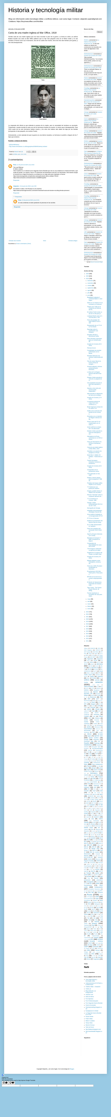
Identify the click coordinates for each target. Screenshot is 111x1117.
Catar (93, 711)
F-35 (90, 755)
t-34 (91, 916)
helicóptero (93, 773)
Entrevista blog (88, 741)
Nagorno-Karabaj (88, 861)
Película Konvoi (91, 348)
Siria (101, 900)
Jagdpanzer (87, 794)
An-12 (96, 666)
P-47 (94, 867)
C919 (85, 707)
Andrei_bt (88, 989)
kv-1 (92, 813)
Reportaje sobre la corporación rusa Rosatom (92, 331)
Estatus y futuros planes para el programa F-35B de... (94, 479)
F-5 (87, 757)
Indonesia (96, 785)
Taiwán (86, 923)
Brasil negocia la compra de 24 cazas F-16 (94, 407)
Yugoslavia (96, 959)
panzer (86, 874)
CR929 (97, 721)
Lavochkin (88, 817)
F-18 (96, 753)
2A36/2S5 (92, 648)
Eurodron (86, 748)
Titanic (94, 928)
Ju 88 (99, 797)
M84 (99, 827)
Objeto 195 (89, 864)
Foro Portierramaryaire (92, 1001)
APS (99, 673)
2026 (87, 273)
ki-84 (91, 810)
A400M (101, 657)
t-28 (87, 916)
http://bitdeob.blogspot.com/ (93, 1029)
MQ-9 (94, 855)
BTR (85, 704)
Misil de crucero (94, 852)
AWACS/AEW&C (88, 686)
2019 (87, 621)
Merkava (86, 836)
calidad (101, 707)
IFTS (100, 778)
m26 (85, 825)
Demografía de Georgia (93, 508)
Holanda (97, 775)
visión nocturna (96, 952)
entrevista (96, 739)
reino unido (23, 154)
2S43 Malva (96, 651)
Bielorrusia (93, 697)
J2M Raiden (97, 792)
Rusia (89, 895)
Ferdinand (86, 760)
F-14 (97, 752)
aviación (99, 682)
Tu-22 (95, 934)
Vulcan (101, 954)
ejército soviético (94, 738)
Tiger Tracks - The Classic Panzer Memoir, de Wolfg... (94, 589)
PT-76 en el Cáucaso (93, 518)
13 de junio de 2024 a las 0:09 (28, 186)
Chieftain (86, 716)
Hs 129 (86, 776)
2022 (87, 614)
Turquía (95, 937)
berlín (92, 695)
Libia (92, 819)
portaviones (87, 880)
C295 (98, 706)
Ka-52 (94, 801)
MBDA (92, 832)
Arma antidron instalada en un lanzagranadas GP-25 (94, 515)
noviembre (90, 283)
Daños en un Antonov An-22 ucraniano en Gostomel (95, 303)
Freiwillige (87, 88)
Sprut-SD (96, 902)
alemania (100, 664)
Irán (102, 787)
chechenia (96, 714)
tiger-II (88, 928)
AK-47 (85, 664)
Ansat (101, 671)
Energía (86, 739)
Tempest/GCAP (88, 927)
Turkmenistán (87, 937)
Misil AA (94, 850)
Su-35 (101, 911)
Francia (89, 766)
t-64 (94, 918)
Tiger (101, 927)
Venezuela (100, 948)
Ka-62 (101, 801)
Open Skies (98, 864)
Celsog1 (86, 112)
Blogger (72, 1069)
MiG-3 (98, 845)
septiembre (90, 288)
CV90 (88, 725)
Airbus (91, 662)
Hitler (92, 775)
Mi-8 (85, 841)
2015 (87, 631)
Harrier (96, 771)
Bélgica (86, 695)
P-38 (100, 866)
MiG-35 (94, 847)
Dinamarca (97, 727)
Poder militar (89, 1018)
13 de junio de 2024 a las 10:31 (30, 200)
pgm (19, 154)
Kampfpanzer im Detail (92, 1011)
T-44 (97, 916)
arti (100, 678)
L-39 (87, 815)
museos (89, 859)
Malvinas (98, 829)
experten (90, 750)
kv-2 (97, 813)
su (89, 905)
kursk (99, 811)
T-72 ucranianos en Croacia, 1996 (92, 499)
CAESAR (92, 707)
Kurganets (93, 811)
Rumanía (100, 892)
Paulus (92, 874)
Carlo (85, 151)
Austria (86, 682)
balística (86, 690)
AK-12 (98, 662)
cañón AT (86, 711)
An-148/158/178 (93, 667)
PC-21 (97, 874)
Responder (16, 180)
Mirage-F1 (86, 850)
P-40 (90, 867)
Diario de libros (90, 996)
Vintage (86, 952)
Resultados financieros (94, 889)
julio (88, 293)
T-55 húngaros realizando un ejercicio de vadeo (94, 549)
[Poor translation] (11, 1083)
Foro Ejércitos (89, 999)
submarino (96, 912)
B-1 (97, 686)
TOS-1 (85, 930)
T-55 (101, 916)
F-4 (97, 755)
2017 (87, 626)
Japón (101, 794)
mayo (89, 599)
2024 (87, 278)
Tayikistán (86, 925)
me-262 (99, 834)
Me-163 (92, 834)
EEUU (89, 734)
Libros (101, 819)
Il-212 (85, 782)
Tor (100, 928)
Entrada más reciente (15, 240)
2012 (87, 638)
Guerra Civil (96, 769)
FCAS (98, 759)
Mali (92, 829)
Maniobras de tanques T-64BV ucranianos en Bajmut (94, 539)
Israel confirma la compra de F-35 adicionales (94, 427)
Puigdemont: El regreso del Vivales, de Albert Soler (94, 553)
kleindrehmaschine (89, 100)
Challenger (86, 714)
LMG (85, 232)
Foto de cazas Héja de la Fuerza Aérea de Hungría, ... (94, 362)
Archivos (98, 674)
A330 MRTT (93, 657)
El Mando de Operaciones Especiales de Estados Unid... (94, 583)
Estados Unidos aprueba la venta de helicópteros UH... (94, 432)
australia (97, 680)
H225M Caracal (88, 771)
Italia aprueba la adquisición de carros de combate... (95, 394)
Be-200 (98, 693)
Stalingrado (97, 904)
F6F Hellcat (92, 759)
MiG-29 (89, 845)
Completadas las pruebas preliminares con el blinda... (94, 352)
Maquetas (86, 831)
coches (86, 720)
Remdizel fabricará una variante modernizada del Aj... (95, 357)
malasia (86, 829)
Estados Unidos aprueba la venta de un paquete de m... (94, 379)
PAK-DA (86, 871)
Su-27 (93, 909)
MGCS (99, 836)
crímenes (86, 723)
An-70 (95, 671)
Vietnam (97, 950)
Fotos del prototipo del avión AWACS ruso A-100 (94, 321)
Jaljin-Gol (94, 794)
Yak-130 (86, 957)
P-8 (85, 869)
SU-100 (93, 905)
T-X (89, 921)
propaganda (90, 882)
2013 (87, 636)
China (101, 716)
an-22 (89, 669)
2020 (87, 619)
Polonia (96, 878)
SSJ (89, 904)
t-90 (102, 920)
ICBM (94, 778)
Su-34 (94, 911)
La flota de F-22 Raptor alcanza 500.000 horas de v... (94, 373)
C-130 (101, 704)
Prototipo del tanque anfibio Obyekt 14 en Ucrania (94, 483)
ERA (99, 741)
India (85, 785)
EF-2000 (100, 734)
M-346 (94, 822)
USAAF (98, 944)
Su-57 (88, 912)
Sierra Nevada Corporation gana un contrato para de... (94, 340)
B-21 (87, 688)
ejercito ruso (98, 736)
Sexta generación (88, 898)
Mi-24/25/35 (92, 838)
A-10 (93, 655)
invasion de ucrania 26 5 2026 (92, 55)
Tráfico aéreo (93, 930)
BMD (101, 697)
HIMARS (86, 775)
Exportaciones (99, 750)
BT (99, 702)
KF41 (93, 806)
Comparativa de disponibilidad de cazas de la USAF (94, 545)
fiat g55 (92, 760)
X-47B (93, 955)
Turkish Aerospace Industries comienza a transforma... (94, 462)
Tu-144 (88, 932)
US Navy (90, 945)
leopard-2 (96, 817)
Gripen (88, 769)
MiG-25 (101, 843)
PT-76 (85, 883)
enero (89, 608)
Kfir (102, 806)
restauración (99, 887)
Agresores (100, 659)
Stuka (85, 905)
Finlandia (86, 762)
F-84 (92, 757)
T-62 (88, 918)
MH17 (85, 838)
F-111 (93, 752)
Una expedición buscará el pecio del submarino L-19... (94, 384)
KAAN (87, 803)
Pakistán (88, 873)
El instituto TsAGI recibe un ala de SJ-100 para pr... (94, 312)
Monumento (87, 854)
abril (88, 601)
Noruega (100, 862)
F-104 (88, 752)
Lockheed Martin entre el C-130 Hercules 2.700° (94, 316)
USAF (86, 946)
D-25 (93, 725)
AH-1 (88, 660)
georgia (94, 768)
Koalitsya (86, 811)
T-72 (101, 918)
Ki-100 (87, 808)
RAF (90, 883)
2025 (87, 276)
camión (89, 709)
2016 (87, 629)
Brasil (93, 702)
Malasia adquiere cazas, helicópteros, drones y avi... (94, 562)
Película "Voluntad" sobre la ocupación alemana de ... (95, 495)
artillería (86, 680)
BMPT (97, 698)
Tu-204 (89, 934)
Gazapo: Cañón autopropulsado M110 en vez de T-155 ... (94, 504)
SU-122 (99, 905)
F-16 (90, 753)
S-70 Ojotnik (89, 896)
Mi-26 (101, 838)
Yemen (88, 959)
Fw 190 (98, 766)
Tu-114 (101, 930)
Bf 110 (85, 697)
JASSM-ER (90, 796)
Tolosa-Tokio (89, 1023)
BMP (89, 699)
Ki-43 (92, 808)
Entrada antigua (72, 240)
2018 (87, 624)
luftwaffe (86, 822)
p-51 (99, 867)
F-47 (102, 755)
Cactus (86, 119)
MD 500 (97, 832)
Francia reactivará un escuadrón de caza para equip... (94, 594)
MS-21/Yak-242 (88, 857)
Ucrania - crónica (96, 941)
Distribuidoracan (88, 54)
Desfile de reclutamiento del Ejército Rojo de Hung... (94, 521)
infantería (86, 787)
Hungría (100, 777)
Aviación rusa (89, 994)
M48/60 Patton (88, 827)
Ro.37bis (86, 890)
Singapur (95, 900)
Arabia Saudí (88, 674)
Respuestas (18, 196)
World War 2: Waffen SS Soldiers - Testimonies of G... (94, 456)
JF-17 (85, 797)
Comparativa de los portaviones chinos (93, 470)
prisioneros (100, 880)
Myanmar (98, 859)
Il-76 (101, 782)
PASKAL (86, 40)
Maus (87, 832)
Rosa (14, 164)
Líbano (85, 818)
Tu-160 (101, 932)
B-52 (92, 688)
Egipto (89, 736)
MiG (91, 841)
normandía (92, 862)
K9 (102, 799)
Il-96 (88, 783)
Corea (86, 722)
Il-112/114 (87, 780)
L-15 (101, 813)
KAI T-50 (93, 803)
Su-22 (91, 907)
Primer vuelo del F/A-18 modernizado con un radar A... (93, 423)
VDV (93, 948)
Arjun (88, 678)
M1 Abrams (92, 824)
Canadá (97, 709)
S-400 (101, 894)
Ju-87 (85, 799)
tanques (94, 923)
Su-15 (85, 907)
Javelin (98, 796)
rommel (96, 890)
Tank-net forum (90, 1027)
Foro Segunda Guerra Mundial (94, 1003)
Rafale (97, 883)
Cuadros (95, 723)
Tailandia (96, 921)
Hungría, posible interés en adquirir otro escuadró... (94, 491)
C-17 (88, 705)
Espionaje (97, 743)
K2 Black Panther (94, 799)
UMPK (96, 943)
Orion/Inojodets (88, 866)
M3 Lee (90, 825)
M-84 (85, 824)
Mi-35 (94, 839)
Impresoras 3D (97, 783)
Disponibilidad (88, 728)
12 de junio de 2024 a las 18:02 (25, 164)
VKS (92, 954)
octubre (89, 285)
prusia (98, 881)
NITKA (85, 862)
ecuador (101, 732)
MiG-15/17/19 (97, 841)
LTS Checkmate (94, 820)
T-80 (89, 920)
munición (100, 857)
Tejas (93, 925)
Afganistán (90, 659)
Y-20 (99, 955)
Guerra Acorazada (91, 1005)
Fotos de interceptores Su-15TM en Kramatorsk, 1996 (94, 443)
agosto (89, 290)
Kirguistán (97, 810)
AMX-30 (90, 666)
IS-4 (100, 789)
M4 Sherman (97, 825)
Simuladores (87, 900)
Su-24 (98, 907)
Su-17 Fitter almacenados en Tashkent (94, 525)
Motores (86, 855)
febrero (89, 606)
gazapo (86, 768)
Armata (94, 678)
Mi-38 (99, 839)
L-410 (92, 815)
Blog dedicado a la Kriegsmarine (91, 991)
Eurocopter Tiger (96, 746)
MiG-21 (86, 843)
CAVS (99, 711)
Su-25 (85, 909)
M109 (99, 824)
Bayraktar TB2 (88, 693)
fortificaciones (96, 762)
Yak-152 (94, 957)
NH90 (98, 861)
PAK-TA (101, 871)
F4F (97, 757)
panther (97, 873)
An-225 (96, 669)
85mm (101, 653)
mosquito (97, 854)
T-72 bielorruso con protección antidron (93, 487)
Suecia (86, 914)
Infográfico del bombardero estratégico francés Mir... (94, 511)
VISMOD (86, 954)
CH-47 (96, 713)
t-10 (97, 914)
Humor (92, 777)
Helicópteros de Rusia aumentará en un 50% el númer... (94, 438)
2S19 (99, 648)
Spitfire (89, 902)
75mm (90, 653)
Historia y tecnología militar (45, 10)
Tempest (99, 925)
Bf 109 (98, 695)
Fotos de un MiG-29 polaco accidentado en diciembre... (94, 567)
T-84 (96, 920)
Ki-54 (100, 808)
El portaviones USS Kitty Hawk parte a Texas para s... (94, 573)
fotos (85, 764)
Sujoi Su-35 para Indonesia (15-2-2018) (94, 534)
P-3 (95, 866)
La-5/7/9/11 (100, 815)
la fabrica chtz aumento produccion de (91, 41)
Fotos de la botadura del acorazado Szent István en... (94, 530)
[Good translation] (5, 1083)
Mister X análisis (90, 1021)
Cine (89, 718)
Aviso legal (95, 684)
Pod (89, 878)
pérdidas (15, 154)
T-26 (101, 914)
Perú (96, 876)
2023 (87, 612)
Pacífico (97, 869)
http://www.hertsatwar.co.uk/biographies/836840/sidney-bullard (28, 146)
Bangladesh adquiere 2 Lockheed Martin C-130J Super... (94, 299)
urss (101, 943)
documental (87, 730)
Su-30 (101, 909)
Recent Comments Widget (97, 262)
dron (98, 730)
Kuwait (86, 813)
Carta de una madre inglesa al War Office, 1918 (94, 448)
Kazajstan (92, 805)
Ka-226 (88, 801)
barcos (95, 692)
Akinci (92, 664)
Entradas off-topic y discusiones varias (93, 335)
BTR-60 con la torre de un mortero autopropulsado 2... (94, 578)
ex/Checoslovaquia (97, 748)
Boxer (94, 700)
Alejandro (16, 186)
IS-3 (95, 789)
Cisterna (97, 718)
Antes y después (91, 673)
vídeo (88, 950)
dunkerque (86, 732)
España (86, 743)
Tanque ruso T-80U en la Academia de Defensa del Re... (94, 308)
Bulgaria (93, 704)
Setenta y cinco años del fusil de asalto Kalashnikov (94, 390)
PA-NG (91, 869)
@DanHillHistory (14, 144)
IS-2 (89, 789)
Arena (85, 676)
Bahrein (99, 688)
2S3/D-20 (98, 650)
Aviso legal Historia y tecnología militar (91, 980)
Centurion (86, 712)
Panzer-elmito (89, 1016)
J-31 (89, 792)
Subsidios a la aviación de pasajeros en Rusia (94, 451)
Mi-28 (88, 839)
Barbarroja (86, 692)
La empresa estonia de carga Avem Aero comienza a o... (93, 403)
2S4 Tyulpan (87, 651)
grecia (101, 768)
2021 (87, 616)
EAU (93, 732)
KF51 (98, 806)
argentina (100, 676)
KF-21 (88, 806)
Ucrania (100, 939)
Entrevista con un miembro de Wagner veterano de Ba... (94, 418)
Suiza (92, 914)
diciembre (90, 280)
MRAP (99, 855)
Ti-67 (96, 927)
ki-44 (96, 808)
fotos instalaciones (97, 764)
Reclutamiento (88, 885)
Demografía (100, 725)
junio (88, 295)
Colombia (96, 720)
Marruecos (100, 831)
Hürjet (88, 778)
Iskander (86, 791)
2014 (87, 633)
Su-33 (88, 911)
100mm (86, 648)
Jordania (93, 797)
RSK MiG (91, 892)
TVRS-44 (86, 939)
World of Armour (90, 1025)
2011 (87, 641)
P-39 (85, 867)
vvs (87, 955)
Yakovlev (100, 957)
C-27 (93, 705)
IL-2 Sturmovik (96, 780)
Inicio (44, 240)
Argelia (92, 676)
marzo (89, 604)
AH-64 (95, 660)
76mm (95, 653)
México (93, 836)
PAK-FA (93, 871)
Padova (86, 78)
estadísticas (88, 745)
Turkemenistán (95, 935)
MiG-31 (86, 847)
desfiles (89, 727)
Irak (95, 787)
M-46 (99, 822)
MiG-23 (93, 843)
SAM (97, 896)
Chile (94, 716)
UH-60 (90, 943)
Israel (94, 791)
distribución (98, 728)
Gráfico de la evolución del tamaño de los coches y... (94, 412)
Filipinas (98, 760)
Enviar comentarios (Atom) (23, 243)
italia (101, 791)
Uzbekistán (95, 946)
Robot (91, 890)
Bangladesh (97, 690)
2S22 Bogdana (88, 650)
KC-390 (100, 805)
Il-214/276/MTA (93, 782)
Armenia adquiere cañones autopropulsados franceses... (94, 368)
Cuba (101, 723)
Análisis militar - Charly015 (93, 986)
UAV (91, 939)
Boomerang (87, 700)
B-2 (102, 686)
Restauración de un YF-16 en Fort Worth (94, 326)
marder (93, 831)
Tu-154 (94, 932)
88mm (87, 655)
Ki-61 (85, 810)
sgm (97, 898)
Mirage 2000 (95, 848)
